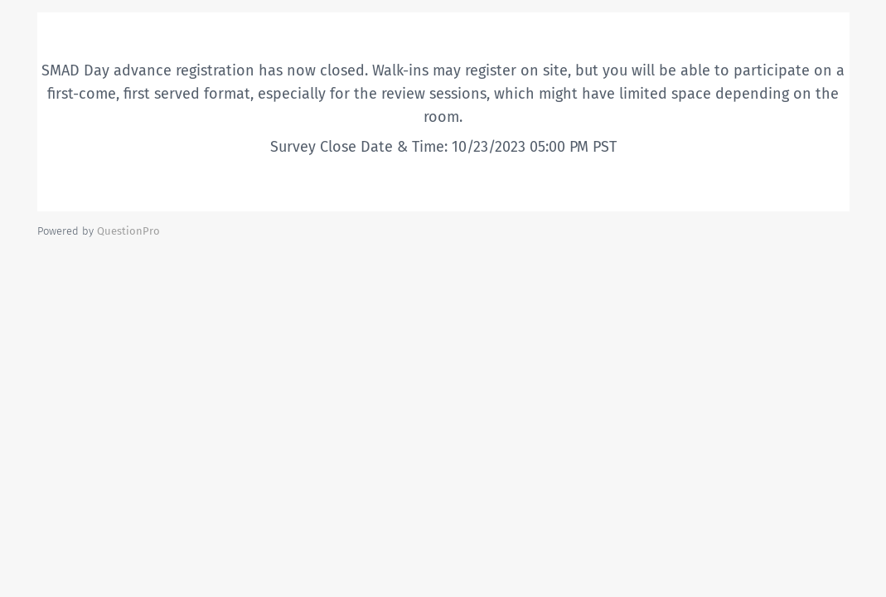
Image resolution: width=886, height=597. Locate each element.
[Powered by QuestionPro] (128, 231)
